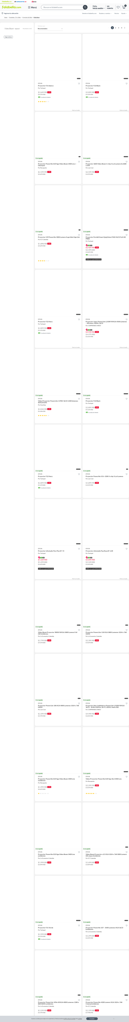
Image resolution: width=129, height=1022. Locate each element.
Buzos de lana (109, 891)
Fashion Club (77, 924)
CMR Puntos (77, 911)
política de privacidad (69, 1018)
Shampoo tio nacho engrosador (16, 892)
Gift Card (7, 953)
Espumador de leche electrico (16, 894)
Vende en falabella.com (89, 13)
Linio (109, 917)
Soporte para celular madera (79, 895)
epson (4, 46)
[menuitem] (104, 13)
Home (5, 17)
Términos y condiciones (45, 963)
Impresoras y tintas (110, 895)
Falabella (110, 914)
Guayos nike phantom (46, 892)
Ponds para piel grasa (46, 889)
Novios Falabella (78, 914)
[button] (64, 7)
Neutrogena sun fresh (14, 897)
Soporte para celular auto (15, 895)
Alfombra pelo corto (110, 885)
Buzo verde (108, 889)
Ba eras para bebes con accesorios (16, 886)
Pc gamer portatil (13, 885)
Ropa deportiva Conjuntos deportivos (80, 891)
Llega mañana (6, 62)
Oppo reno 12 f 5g (77, 898)
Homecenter (112, 920)
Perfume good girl (77, 892)
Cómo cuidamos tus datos (12, 940)
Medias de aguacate (45, 898)
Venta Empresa (43, 920)
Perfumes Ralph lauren (78, 897)
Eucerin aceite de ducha (78, 885)
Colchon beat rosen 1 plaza (112, 894)
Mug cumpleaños (109, 888)
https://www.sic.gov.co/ (11, 946)
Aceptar (92, 1018)
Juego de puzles (12, 888)
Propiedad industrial (10, 949)
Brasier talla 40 (109, 892)
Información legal (9, 920)
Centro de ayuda (9, 914)
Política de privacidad (79, 963)
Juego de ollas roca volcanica (47, 888)
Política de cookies (62, 963)
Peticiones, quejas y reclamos (13, 943)
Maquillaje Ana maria (110, 898)
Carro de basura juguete (46, 894)
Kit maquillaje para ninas (79, 889)
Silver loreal (44, 891)
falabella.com (112, 911)
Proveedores (43, 924)
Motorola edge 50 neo (14, 889)
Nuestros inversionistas (46, 914)
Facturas (6, 924)
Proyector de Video (27, 17)
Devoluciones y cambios (11, 917)
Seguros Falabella (113, 927)
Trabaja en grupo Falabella (47, 917)
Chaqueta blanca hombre (79, 894)
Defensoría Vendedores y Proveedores (16, 936)
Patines (107, 897)
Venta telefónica (9, 911)
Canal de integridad (10, 933)
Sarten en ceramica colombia (79, 886)
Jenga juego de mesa (110, 886)
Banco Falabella (113, 924)
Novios (116, 13)
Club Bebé (76, 917)
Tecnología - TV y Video (15, 17)
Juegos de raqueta (45, 895)
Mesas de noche (44, 886)
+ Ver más (8, 108)
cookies (80, 1018)
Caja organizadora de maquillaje (16, 898)
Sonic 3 (11, 891)
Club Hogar (77, 920)
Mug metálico (44, 897)
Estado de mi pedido (10, 927)
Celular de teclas (77, 888)
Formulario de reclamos (11, 930)
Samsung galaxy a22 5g (46, 885)
